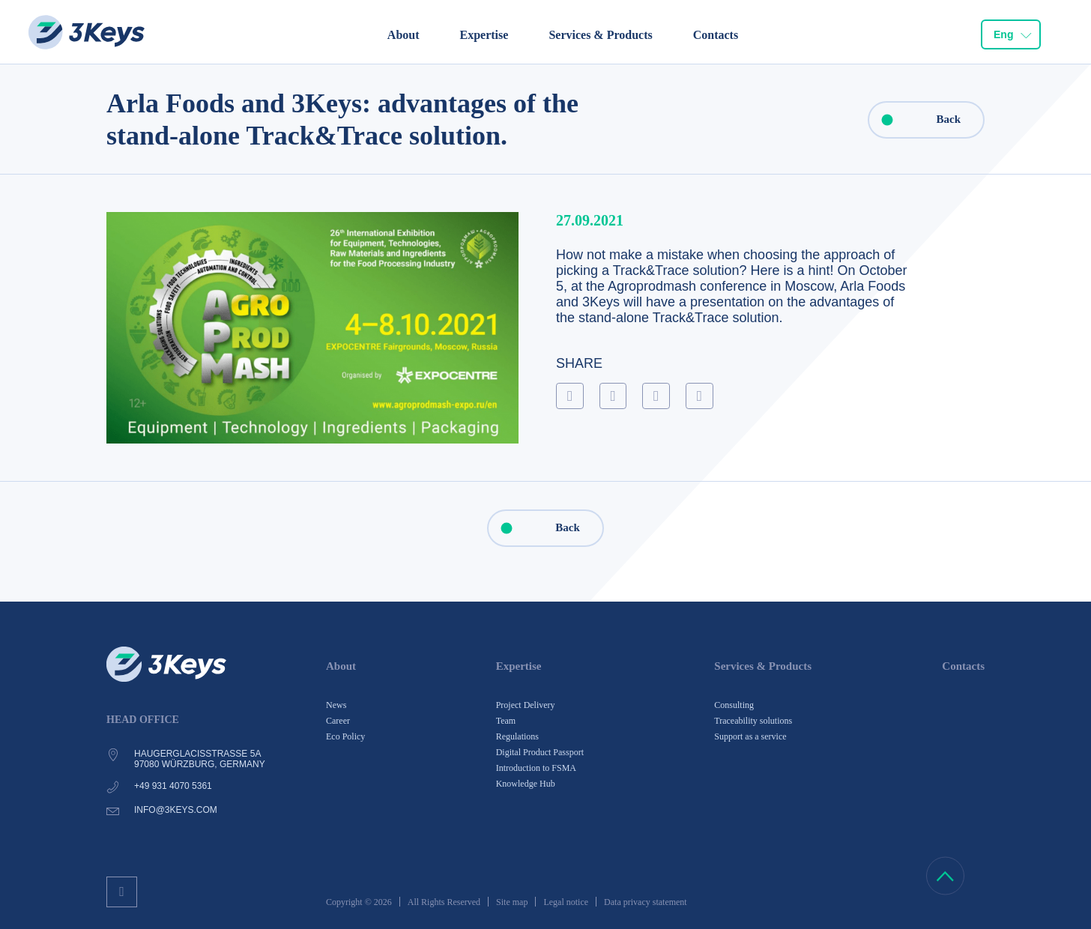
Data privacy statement (645, 902)
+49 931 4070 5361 (173, 786)
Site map (512, 902)
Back (915, 120)
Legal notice (565, 902)
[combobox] (1011, 34)
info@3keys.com (175, 810)
